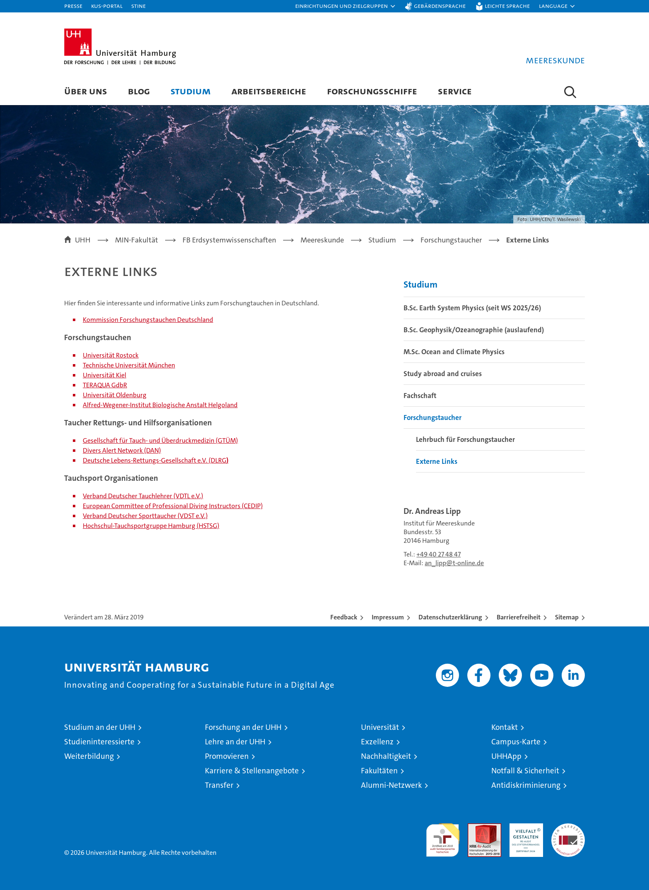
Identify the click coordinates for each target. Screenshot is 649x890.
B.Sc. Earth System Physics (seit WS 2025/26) (472, 307)
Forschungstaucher (433, 417)
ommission (102, 319)
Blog (139, 91)
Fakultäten (379, 770)
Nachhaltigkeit (386, 756)
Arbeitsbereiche (268, 91)
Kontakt (504, 727)
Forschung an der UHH (243, 727)
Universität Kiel (104, 375)
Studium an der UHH (99, 727)
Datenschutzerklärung (450, 617)
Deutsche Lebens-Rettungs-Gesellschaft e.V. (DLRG (154, 460)
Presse (73, 5)
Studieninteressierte (99, 741)
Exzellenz (377, 741)
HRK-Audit (524, 827)
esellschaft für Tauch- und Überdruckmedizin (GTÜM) (162, 440)
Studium (191, 91)
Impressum (388, 617)
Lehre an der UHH (235, 741)
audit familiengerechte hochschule (442, 836)
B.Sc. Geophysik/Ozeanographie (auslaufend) (474, 329)
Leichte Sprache (507, 5)
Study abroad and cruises (443, 373)
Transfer (219, 785)
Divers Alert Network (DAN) (122, 450)
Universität (380, 727)
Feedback (343, 617)
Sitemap (567, 617)
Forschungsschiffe (372, 91)
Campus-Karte (516, 741)
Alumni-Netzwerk (391, 785)
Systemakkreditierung (568, 827)
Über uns (85, 91)
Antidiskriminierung (525, 785)
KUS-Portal (107, 5)
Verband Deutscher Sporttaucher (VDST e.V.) (145, 515)
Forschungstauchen (148, 319)
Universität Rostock (111, 355)
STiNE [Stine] (138, 5)
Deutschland (194, 319)
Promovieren (227, 756)
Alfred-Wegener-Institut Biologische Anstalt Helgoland (160, 405)
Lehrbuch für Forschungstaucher (465, 439)
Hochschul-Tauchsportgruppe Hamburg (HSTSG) (151, 525)
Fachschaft (420, 395)
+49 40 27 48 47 (438, 554)
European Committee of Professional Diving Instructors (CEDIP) (173, 505)
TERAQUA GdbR (105, 385)
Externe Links (436, 461)
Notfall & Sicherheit (525, 770)
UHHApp (506, 756)
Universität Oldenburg (115, 395)
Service (455, 91)
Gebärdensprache (440, 5)
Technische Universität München (129, 365)
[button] (345, 6)
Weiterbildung (89, 756)
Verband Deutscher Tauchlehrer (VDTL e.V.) (143, 496)
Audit (475, 827)
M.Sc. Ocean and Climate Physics (454, 351)
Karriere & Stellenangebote (252, 770)
